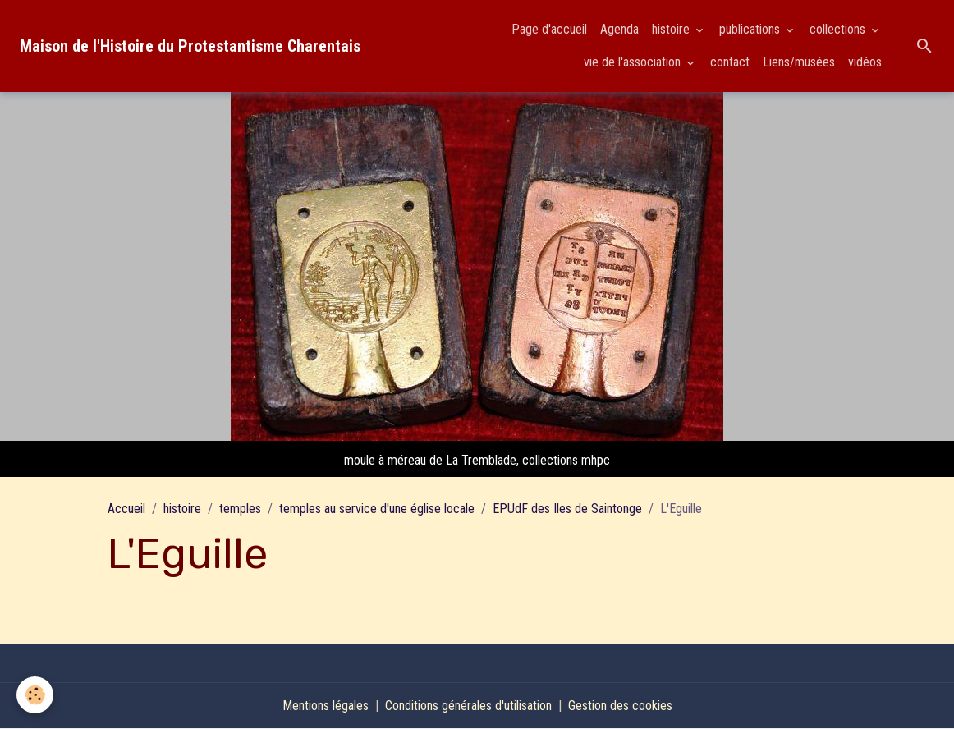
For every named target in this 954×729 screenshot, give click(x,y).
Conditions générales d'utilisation (468, 705)
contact (730, 62)
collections (839, 29)
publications (751, 29)
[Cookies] (34, 694)
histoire (672, 29)
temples (240, 508)
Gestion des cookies (620, 705)
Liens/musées (799, 62)
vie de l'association (634, 62)
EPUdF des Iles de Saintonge (567, 508)
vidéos (865, 62)
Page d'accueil (549, 29)
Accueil (126, 508)
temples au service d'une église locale (377, 508)
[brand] (190, 46)
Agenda (619, 29)
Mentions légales (325, 705)
